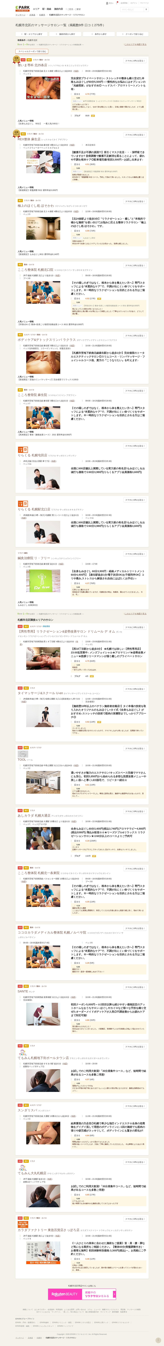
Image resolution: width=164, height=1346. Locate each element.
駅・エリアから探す (31, 34)
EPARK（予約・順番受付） (25, 1323)
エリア (36, 9)
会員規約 (51, 1310)
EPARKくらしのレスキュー (43, 1326)
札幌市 (42, 15)
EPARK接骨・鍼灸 (22, 1326)
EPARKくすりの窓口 (83, 1323)
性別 (111, 3)
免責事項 (123, 1312)
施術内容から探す (65, 34)
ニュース (97, 1310)
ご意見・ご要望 (73, 9)
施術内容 (58, 9)
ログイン (133, 3)
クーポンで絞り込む (132, 34)
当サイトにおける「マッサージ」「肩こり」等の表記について (60, 1312)
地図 (76, 71)
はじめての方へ (40, 1310)
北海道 (32, 15)
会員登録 (124, 3)
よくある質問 (69, 1310)
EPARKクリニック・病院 (62, 1323)
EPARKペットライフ (65, 1326)
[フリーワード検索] (132, 9)
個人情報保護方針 (92, 1312)
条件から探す (99, 34)
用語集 (123, 1310)
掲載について (28, 1310)
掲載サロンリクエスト (110, 1310)
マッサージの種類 (134, 1310)
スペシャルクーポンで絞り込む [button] (31, 51)
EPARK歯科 (44, 1323)
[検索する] (146, 9)
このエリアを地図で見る (135, 44)
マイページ (144, 3)
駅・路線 (46, 9)
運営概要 (115, 1312)
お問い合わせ (81, 1310)
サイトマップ (105, 1312)
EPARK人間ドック (101, 1323)
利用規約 (59, 1310)
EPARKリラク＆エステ (22, 9)
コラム (89, 1310)
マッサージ (20, 15)
